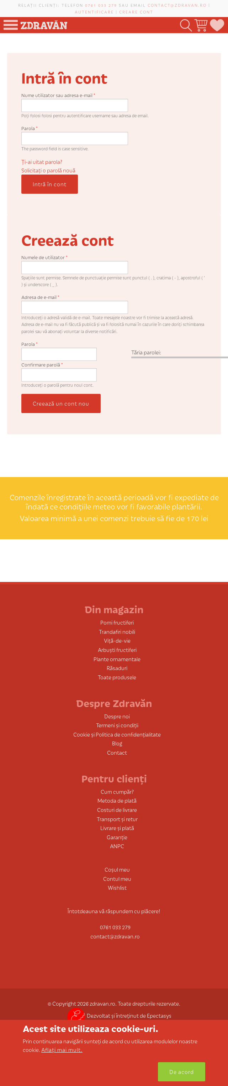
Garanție (117, 837)
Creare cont (136, 12)
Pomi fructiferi (117, 622)
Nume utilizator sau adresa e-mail (58, 95)
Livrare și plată (117, 827)
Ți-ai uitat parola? (41, 161)
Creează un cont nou (61, 403)
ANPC (117, 846)
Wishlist (117, 887)
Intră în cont (50, 184)
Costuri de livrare (117, 809)
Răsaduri (117, 668)
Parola (29, 128)
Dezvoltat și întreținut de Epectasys (119, 1015)
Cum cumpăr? (117, 791)
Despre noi (117, 716)
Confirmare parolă (42, 364)
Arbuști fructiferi (117, 649)
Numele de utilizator (44, 257)
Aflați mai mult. (62, 1049)
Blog (117, 743)
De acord (181, 1071)
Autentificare (94, 12)
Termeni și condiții (117, 725)
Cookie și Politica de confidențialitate (117, 734)
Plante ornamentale (117, 659)
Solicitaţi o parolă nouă (48, 170)
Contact (117, 752)
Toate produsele (117, 677)
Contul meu (117, 878)
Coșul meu (117, 869)
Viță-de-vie (117, 640)
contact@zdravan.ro (177, 5)
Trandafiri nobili (117, 631)
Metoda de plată (117, 800)
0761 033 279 (101, 5)
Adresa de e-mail (40, 297)
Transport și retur (117, 819)
